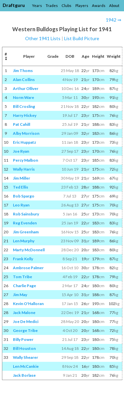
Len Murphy (23, 240)
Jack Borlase (24, 375)
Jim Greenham (26, 231)
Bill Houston (24, 348)
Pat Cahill (21, 124)
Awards (98, 5)
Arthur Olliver (25, 88)
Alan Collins (24, 79)
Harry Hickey (24, 115)
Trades (52, 5)
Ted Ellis (20, 187)
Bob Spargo (23, 196)
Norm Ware (23, 97)
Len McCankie (26, 366)
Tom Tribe (22, 276)
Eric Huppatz (24, 142)
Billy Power (23, 339)
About (114, 5)
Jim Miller (21, 178)
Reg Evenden (25, 222)
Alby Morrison (26, 133)
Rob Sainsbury (26, 213)
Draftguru (14, 5)
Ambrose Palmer (28, 267)
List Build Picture (81, 38)
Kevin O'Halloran (28, 303)
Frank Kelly (23, 258)
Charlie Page (24, 285)
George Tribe (25, 330)
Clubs (66, 5)
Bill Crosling (24, 106)
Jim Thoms (23, 70)
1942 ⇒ (113, 20)
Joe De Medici (25, 321)
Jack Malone (24, 312)
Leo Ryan (21, 204)
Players (81, 5)
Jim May (20, 294)
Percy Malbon (25, 160)
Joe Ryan (21, 151)
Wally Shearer (25, 357)
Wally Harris (24, 169)
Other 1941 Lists (43, 38)
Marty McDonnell (29, 249)
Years (37, 5)
